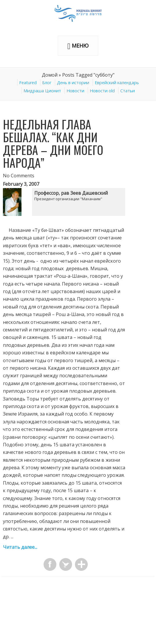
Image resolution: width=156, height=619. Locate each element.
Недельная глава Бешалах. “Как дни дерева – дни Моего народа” (53, 143)
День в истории (73, 82)
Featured (28, 82)
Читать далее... (20, 547)
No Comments (18, 175)
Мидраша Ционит (42, 90)
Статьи (127, 90)
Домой (50, 75)
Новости (75, 90)
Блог (46, 82)
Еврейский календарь (117, 82)
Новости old (102, 90)
